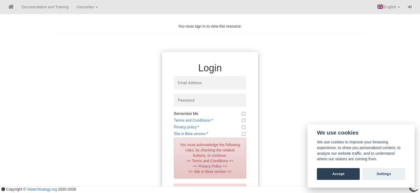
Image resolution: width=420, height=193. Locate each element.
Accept (338, 174)
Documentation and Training (45, 7)
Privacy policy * (186, 127)
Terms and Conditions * (193, 120)
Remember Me (186, 114)
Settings (384, 174)
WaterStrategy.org (42, 189)
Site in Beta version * (191, 134)
